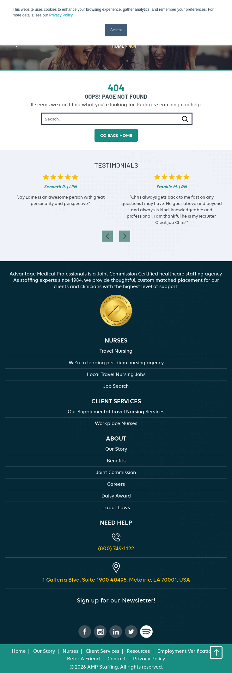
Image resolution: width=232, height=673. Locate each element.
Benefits (116, 461)
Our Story (116, 449)
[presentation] (107, 236)
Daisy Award (116, 496)
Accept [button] (116, 30)
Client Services (102, 651)
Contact (116, 659)
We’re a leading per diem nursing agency (116, 363)
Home (19, 651)
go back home (116, 135)
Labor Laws (116, 507)
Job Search (116, 386)
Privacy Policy (60, 15)
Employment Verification (185, 651)
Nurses (70, 651)
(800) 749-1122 (116, 548)
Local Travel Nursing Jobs (116, 374)
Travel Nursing (116, 351)
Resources (138, 651)
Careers (116, 484)
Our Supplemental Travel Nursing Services (116, 412)
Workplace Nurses (116, 423)
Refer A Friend (83, 659)
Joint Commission (116, 472)
